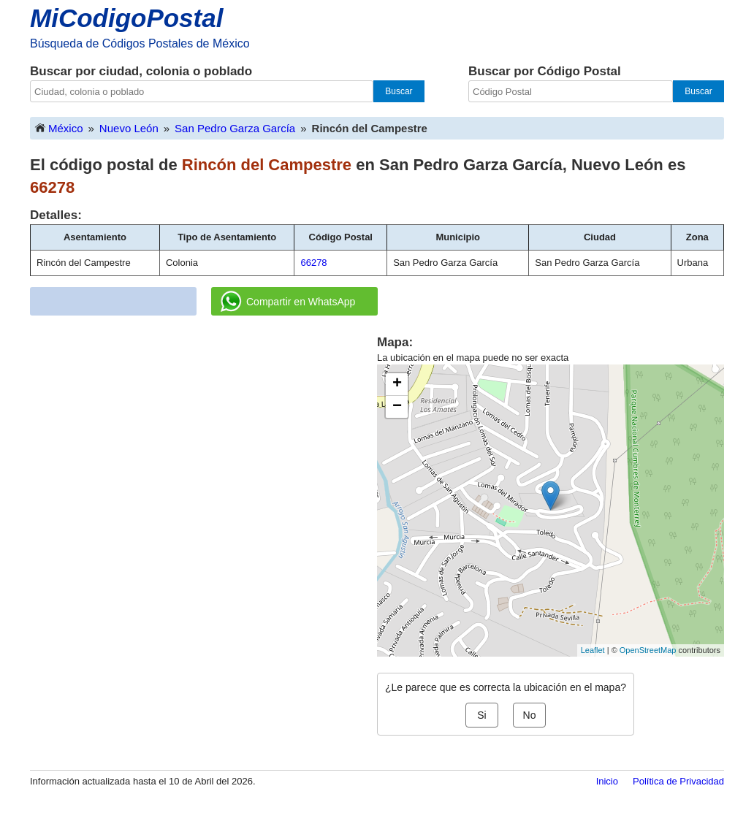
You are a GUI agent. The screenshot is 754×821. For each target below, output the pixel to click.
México (58, 127)
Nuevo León (129, 128)
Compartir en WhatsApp (288, 302)
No (529, 715)
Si (481, 715)
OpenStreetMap (648, 650)
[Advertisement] (204, 436)
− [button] (397, 407)
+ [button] (397, 384)
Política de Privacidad (678, 781)
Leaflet (593, 650)
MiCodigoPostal (126, 18)
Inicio (607, 781)
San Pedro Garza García (235, 128)
